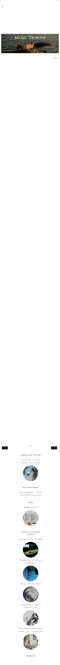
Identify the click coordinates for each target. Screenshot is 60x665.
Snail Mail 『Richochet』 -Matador (30, 584)
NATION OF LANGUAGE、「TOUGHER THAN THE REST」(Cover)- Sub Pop (30, 494)
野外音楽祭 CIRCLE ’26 (30, 507)
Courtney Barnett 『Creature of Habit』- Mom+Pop (31, 606)
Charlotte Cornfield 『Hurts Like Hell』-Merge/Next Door (30, 561)
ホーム (30, 445)
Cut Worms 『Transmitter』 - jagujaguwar (30, 539)
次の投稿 (5, 447)
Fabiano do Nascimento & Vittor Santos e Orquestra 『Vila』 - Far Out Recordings (30, 630)
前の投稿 (54, 447)
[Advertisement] (30, 22)
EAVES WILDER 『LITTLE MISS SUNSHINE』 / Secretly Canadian (30, 461)
